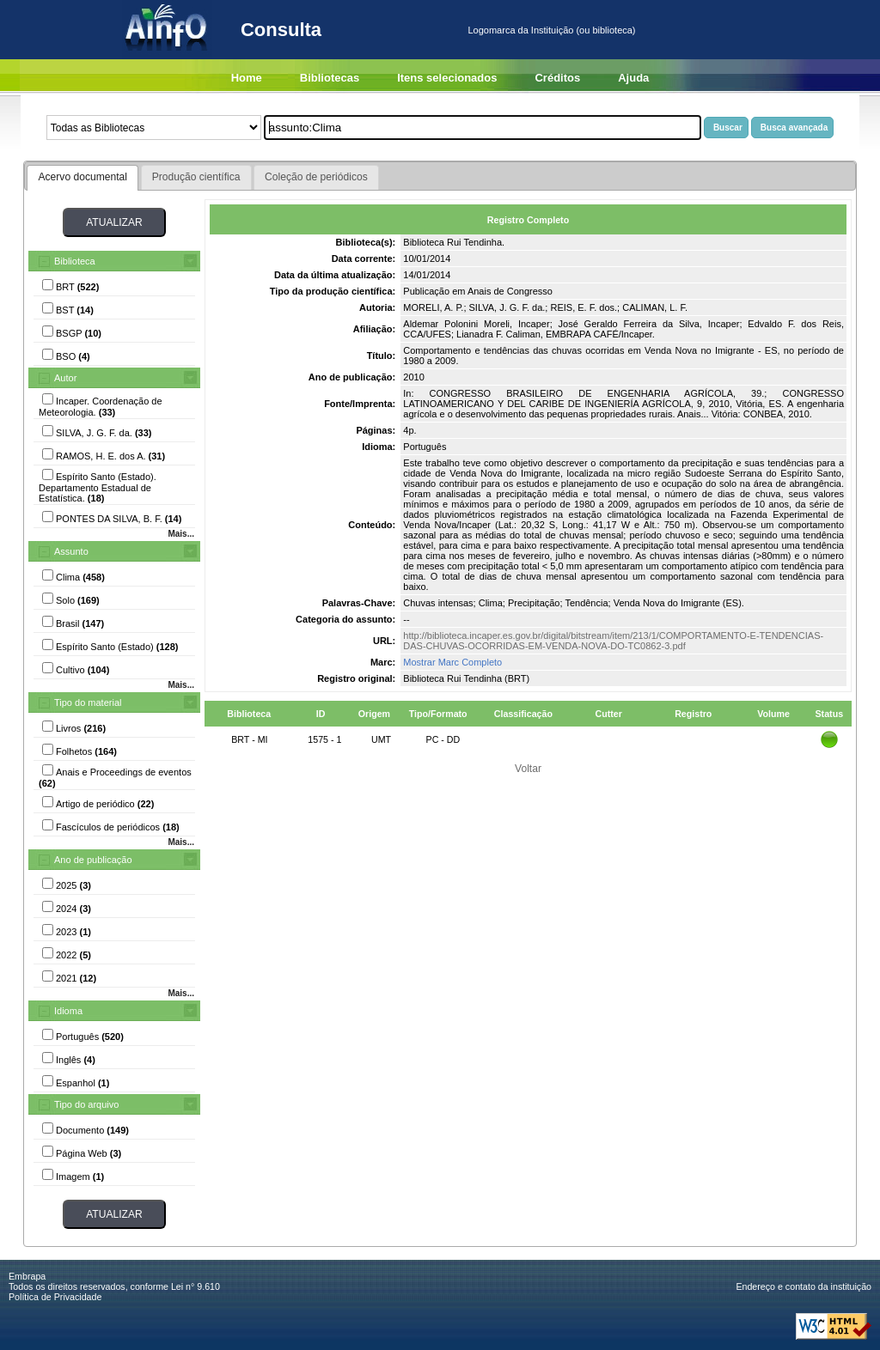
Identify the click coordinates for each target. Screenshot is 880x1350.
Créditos (557, 77)
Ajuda (633, 77)
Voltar (528, 769)
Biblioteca (74, 261)
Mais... (181, 533)
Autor (65, 378)
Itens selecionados (447, 77)
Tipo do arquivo (86, 1104)
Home (246, 77)
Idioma (68, 1011)
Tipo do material (87, 702)
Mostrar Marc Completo (452, 662)
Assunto (71, 551)
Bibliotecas (329, 77)
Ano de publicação (93, 859)
